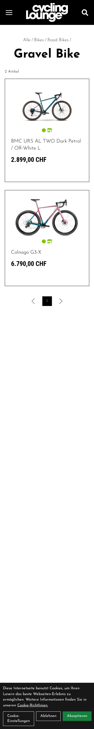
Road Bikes (58, 40)
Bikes (39, 40)
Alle (27, 40)
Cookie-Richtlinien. (32, 705)
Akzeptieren (77, 716)
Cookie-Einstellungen (18, 718)
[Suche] (85, 13)
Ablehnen (48, 716)
